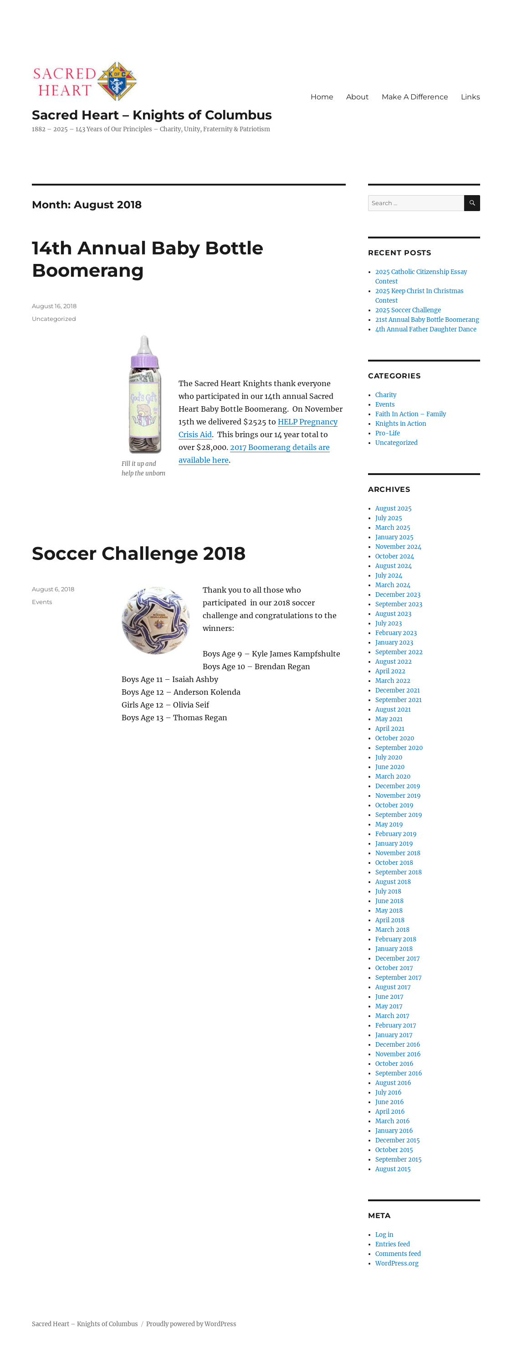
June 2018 (389, 901)
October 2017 (394, 968)
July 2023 (388, 623)
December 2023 (397, 595)
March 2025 (392, 528)
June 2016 (389, 1102)
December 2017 (397, 958)
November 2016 (398, 1054)
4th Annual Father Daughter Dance (425, 329)
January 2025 (394, 537)
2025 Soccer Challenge (408, 310)
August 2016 (393, 1083)
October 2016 (394, 1064)
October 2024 (394, 556)
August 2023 (393, 614)
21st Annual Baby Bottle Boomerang (427, 320)
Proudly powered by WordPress (191, 1324)
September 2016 (398, 1073)
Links (470, 97)
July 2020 (388, 757)
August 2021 (393, 709)
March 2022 (392, 681)
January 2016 (394, 1131)
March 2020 (392, 776)
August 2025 (393, 508)
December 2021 (397, 690)
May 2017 (389, 1006)
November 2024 (398, 547)
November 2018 (397, 853)
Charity (385, 395)
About (357, 97)
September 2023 (398, 604)
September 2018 (398, 872)
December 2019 (397, 786)
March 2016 (392, 1121)
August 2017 (393, 987)
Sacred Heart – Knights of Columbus (152, 115)
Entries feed (392, 1244)
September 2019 (398, 815)
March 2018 (392, 930)
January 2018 (394, 949)
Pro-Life (387, 433)
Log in (384, 1235)
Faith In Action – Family (410, 414)
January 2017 (394, 1035)
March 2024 (392, 585)
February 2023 (396, 633)
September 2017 (398, 978)
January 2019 (394, 843)
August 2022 (393, 662)
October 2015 (394, 1150)
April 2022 (390, 671)
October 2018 (394, 863)
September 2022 (399, 652)
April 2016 (390, 1112)
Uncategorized (54, 318)
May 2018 (389, 910)
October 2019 (394, 805)
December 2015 (397, 1140)
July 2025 (388, 518)
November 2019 (398, 796)
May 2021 (389, 719)
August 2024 (393, 566)
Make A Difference (415, 97)
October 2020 (394, 738)
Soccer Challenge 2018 (139, 553)
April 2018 (389, 920)
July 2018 (388, 891)
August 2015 (393, 1169)
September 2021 (398, 700)
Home (322, 97)
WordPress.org (397, 1263)
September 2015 (398, 1159)
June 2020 (389, 767)
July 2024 (388, 575)
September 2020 (399, 748)
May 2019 (389, 824)
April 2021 (389, 729)
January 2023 (394, 642)
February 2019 (396, 834)
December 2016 (397, 1045)
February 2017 (395, 1025)
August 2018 (393, 882)
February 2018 (395, 939)
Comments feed (398, 1254)
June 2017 (389, 997)
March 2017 (392, 1016)
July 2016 (388, 1092)
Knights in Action (400, 424)
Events (42, 601)
